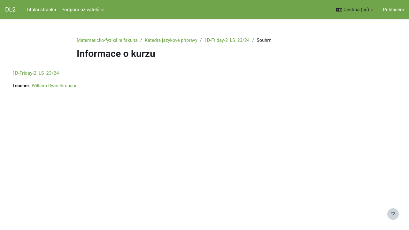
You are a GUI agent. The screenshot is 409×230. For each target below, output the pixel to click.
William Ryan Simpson (68, 86)
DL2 (10, 9)
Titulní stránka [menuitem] (41, 9)
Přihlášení (393, 9)
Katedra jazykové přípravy (174, 40)
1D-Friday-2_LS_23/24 (231, 40)
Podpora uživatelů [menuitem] (80, 9)
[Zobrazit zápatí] (393, 214)
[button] (354, 9)
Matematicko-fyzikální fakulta (108, 40)
